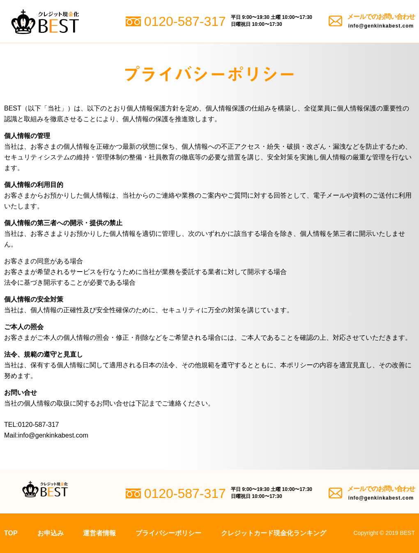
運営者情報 (99, 533)
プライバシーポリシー (168, 533)
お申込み (50, 533)
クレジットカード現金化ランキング (273, 533)
